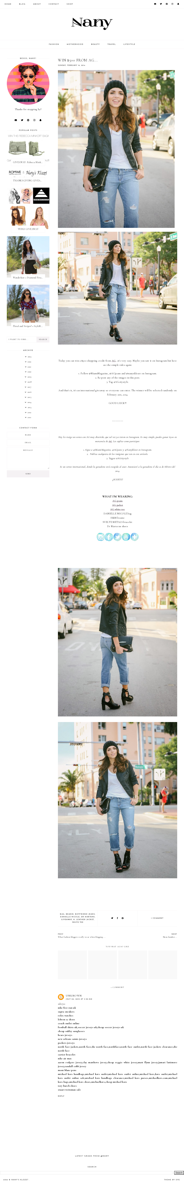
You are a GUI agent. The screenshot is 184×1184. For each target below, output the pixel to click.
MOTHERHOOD (75, 44)
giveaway (66, 920)
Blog (22, 4)
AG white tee (117, 509)
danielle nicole (70, 917)
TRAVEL (112, 44)
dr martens (88, 917)
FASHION (54, 44)
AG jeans (117, 500)
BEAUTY (95, 44)
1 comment (157, 918)
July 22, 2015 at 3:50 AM (79, 999)
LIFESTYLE (129, 44)
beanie (70, 914)
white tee (77, 922)
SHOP (70, 4)
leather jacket (85, 920)
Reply (61, 1096)
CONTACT (54, 4)
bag (62, 914)
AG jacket (117, 505)
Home (8, 4)
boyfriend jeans (85, 914)
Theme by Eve (172, 1180)
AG (114, 360)
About (37, 4)
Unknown (74, 995)
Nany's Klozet (20, 1180)
